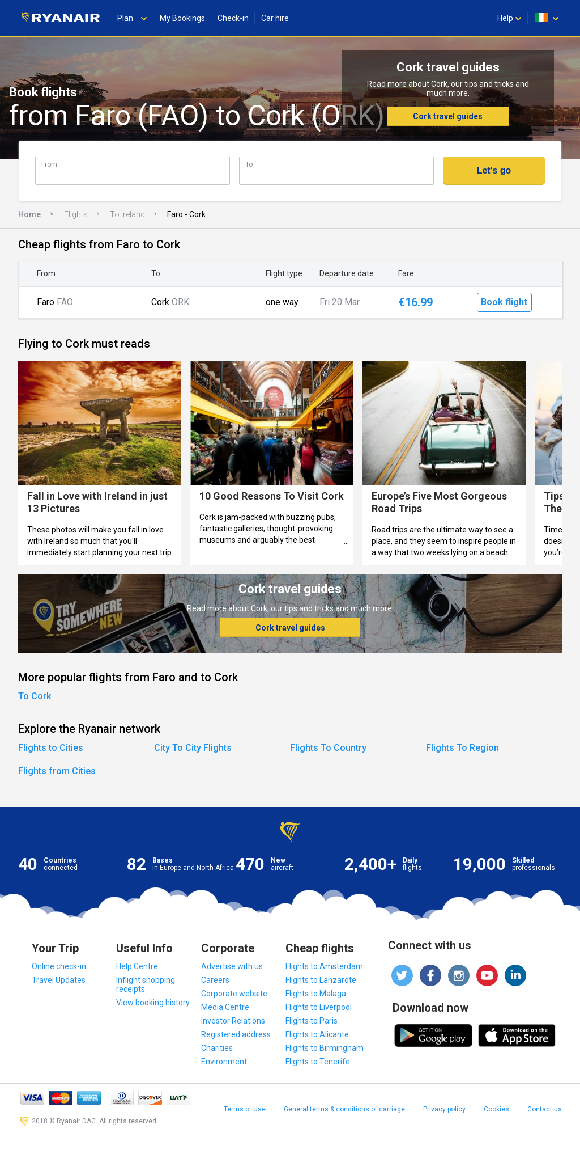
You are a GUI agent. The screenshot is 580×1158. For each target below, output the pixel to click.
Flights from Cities (57, 771)
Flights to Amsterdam (324, 966)
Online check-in (59, 966)
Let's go (494, 170)
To (249, 164)
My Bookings (182, 18)
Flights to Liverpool (318, 1007)
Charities (217, 1048)
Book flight (504, 302)
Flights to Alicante (317, 1034)
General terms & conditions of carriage (344, 1109)
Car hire (275, 18)
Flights (76, 214)
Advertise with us (232, 966)
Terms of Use (245, 1109)
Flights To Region (462, 747)
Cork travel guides (448, 116)
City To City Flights (193, 747)
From (49, 164)
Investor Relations (233, 1020)
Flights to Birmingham (324, 1048)
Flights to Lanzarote (320, 979)
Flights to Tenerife (317, 1061)
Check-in (233, 18)
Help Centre (137, 966)
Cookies (496, 1109)
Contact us (544, 1109)
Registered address (236, 1034)
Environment (224, 1061)
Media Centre (225, 1007)
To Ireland (127, 214)
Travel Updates (59, 979)
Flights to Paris (311, 1020)
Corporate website (234, 993)
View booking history (153, 1002)
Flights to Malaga (315, 993)
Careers (215, 979)
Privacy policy (444, 1109)
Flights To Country (328, 747)
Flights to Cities (50, 747)
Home (29, 214)
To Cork (34, 696)
